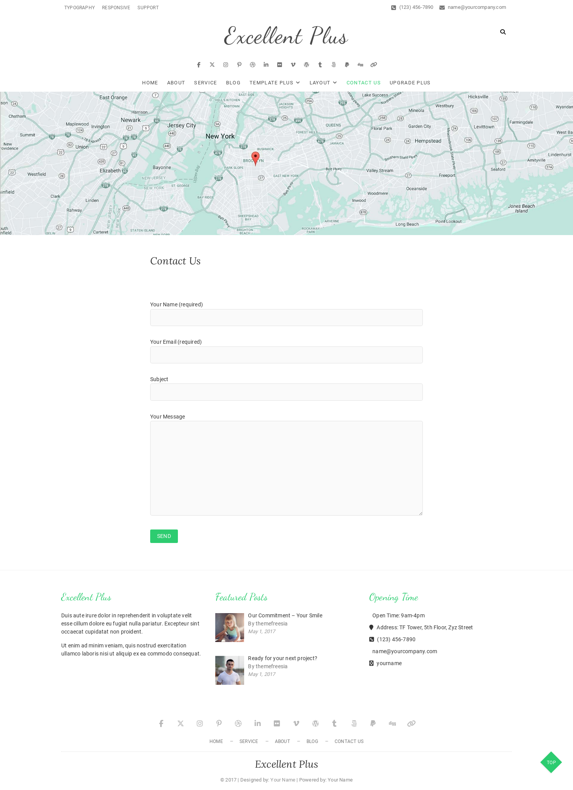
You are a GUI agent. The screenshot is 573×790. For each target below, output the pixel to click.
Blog (233, 83)
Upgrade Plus (410, 83)
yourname (385, 663)
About (176, 83)
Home (150, 83)
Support (147, 7)
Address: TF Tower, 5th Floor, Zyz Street (421, 627)
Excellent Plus (286, 35)
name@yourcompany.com (472, 7)
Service (205, 83)
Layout (320, 83)
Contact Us (364, 83)
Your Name (282, 780)
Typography (79, 7)
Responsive (116, 7)
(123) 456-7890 (412, 7)
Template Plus (271, 83)
